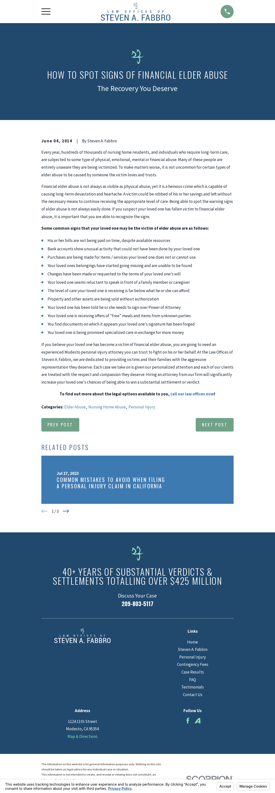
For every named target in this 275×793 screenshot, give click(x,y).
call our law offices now (192, 394)
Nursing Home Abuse (107, 407)
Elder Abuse (75, 407)
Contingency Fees (192, 664)
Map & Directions (82, 736)
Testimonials (192, 687)
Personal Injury (142, 407)
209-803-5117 (137, 603)
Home (192, 642)
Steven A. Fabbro (193, 649)
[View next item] (66, 511)
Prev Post (60, 424)
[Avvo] (198, 721)
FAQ (192, 679)
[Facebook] (188, 721)
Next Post (214, 424)
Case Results (192, 672)
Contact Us (192, 694)
